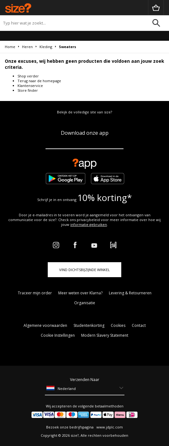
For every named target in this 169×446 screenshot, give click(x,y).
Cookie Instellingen (58, 335)
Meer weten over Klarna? (80, 293)
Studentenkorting (89, 325)
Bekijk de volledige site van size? (84, 112)
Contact (139, 325)
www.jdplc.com (109, 427)
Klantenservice (30, 85)
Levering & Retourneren (130, 293)
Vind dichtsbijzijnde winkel (84, 269)
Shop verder (28, 76)
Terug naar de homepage (39, 80)
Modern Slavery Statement (104, 335)
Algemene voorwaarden (45, 325)
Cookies (118, 325)
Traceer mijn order (35, 293)
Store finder (28, 90)
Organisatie (84, 303)
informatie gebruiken (88, 224)
